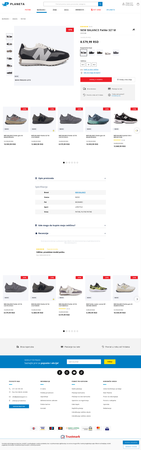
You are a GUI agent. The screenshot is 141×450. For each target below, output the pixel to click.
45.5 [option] (94, 64)
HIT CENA (96, 10)
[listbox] (108, 65)
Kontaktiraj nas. (116, 96)
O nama (43, 389)
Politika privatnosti (46, 393)
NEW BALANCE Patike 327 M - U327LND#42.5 (68, 305)
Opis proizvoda (46, 178)
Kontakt (43, 408)
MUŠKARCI (41, 10)
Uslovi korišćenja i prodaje (112, 389)
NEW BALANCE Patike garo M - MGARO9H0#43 (96, 136)
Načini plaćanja (77, 389)
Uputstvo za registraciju (80, 400)
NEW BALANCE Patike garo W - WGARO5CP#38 (123, 305)
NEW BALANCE (80, 192)
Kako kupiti (75, 404)
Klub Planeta (107, 393)
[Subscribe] (109, 361)
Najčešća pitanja (77, 408)
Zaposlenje (44, 396)
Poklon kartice (45, 404)
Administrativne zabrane (48, 400)
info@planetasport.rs (19, 397)
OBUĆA (15, 19)
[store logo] (13, 4)
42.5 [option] (83, 64)
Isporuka (106, 404)
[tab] (70, 178)
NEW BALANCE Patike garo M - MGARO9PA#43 (13, 136)
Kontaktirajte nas (19, 406)
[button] (127, 4)
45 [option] (88, 64)
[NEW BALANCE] (133, 30)
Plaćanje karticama (78, 393)
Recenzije (43, 233)
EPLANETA (111, 10)
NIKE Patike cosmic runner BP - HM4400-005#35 (96, 305)
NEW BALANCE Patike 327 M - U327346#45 (40, 136)
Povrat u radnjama (109, 400)
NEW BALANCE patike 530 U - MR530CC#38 (123, 136)
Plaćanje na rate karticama (81, 396)
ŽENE (55, 10)
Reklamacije (107, 408)
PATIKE (28, 10)
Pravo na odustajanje (110, 396)
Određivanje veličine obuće (81, 412)
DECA (66, 10)
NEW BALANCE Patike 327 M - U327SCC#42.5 (68, 136)
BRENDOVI (80, 10)
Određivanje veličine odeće (81, 416)
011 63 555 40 (17, 389)
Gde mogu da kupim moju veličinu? (56, 225)
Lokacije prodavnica (19, 401)
